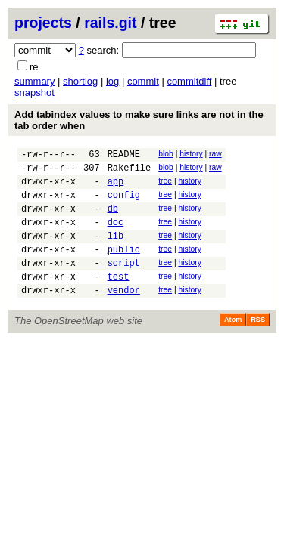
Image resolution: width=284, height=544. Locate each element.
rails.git (110, 22)
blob (165, 154)
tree (165, 185)
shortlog (80, 81)
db (113, 219)
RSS (258, 344)
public (124, 267)
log (112, 81)
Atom (233, 344)
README (124, 156)
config (124, 203)
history (190, 154)
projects (43, 22)
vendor (124, 314)
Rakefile (129, 171)
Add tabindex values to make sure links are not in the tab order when (139, 120)
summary (34, 81)
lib (116, 251)
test (119, 298)
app (116, 187)
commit (143, 81)
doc (116, 235)
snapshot (34, 92)
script (124, 283)
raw (215, 154)
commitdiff (189, 81)
